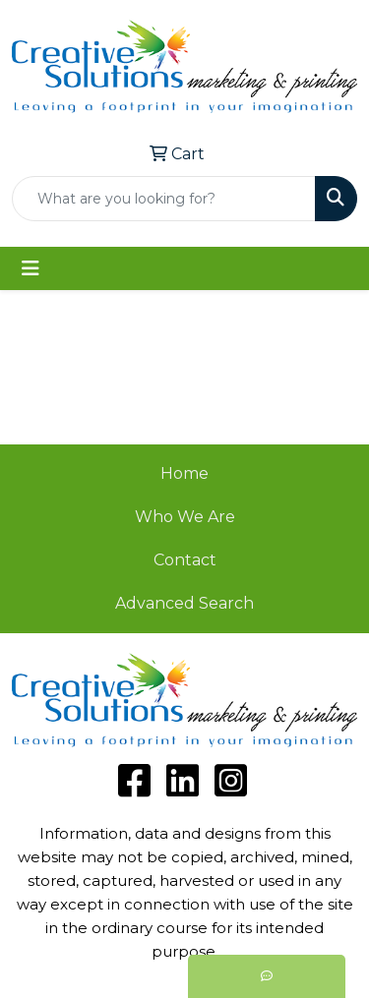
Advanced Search (184, 603)
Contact (185, 560)
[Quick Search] (164, 198)
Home (184, 473)
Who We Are (185, 516)
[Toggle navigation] (30, 268)
